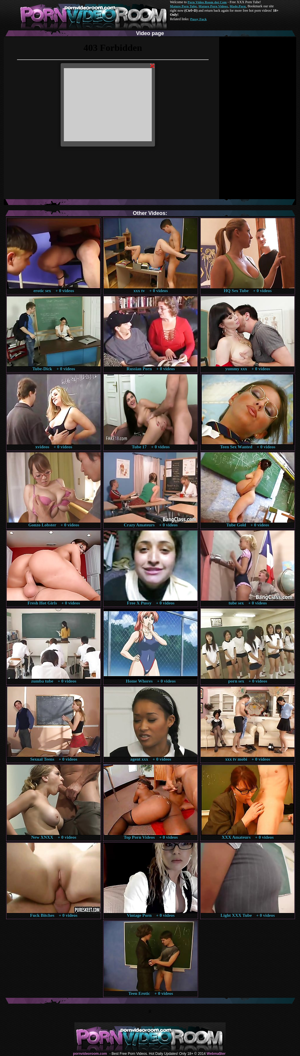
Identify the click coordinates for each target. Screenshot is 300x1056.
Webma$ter (216, 1054)
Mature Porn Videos (213, 6)
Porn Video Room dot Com (207, 2)
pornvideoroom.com (90, 1054)
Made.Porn (238, 6)
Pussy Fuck (198, 19)
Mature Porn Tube (183, 6)
